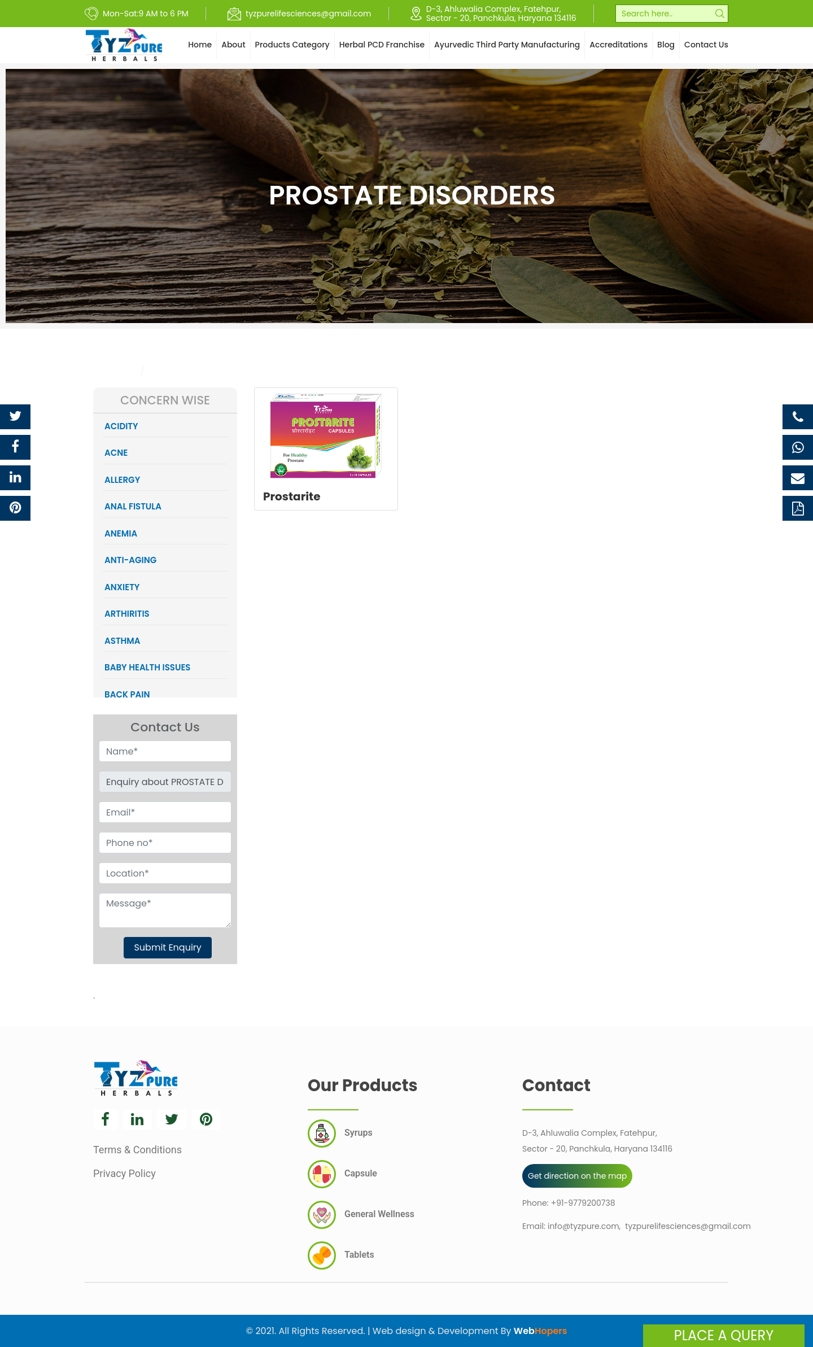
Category (114, 371)
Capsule (342, 1174)
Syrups (340, 1133)
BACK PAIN (127, 694)
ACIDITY (121, 426)
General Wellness (361, 1215)
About (233, 44)
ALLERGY (122, 480)
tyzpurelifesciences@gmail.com (687, 1226)
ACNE (116, 453)
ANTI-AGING (130, 560)
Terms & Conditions (137, 1150)
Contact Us (706, 44)
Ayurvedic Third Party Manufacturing (507, 44)
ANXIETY (121, 587)
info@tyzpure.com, (584, 1226)
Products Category (292, 44)
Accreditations (618, 44)
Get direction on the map (577, 1176)
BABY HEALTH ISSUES (147, 667)
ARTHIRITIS (127, 614)
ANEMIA (120, 533)
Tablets (341, 1255)
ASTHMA (122, 641)
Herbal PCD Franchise (382, 44)
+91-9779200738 (583, 1203)
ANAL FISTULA (132, 506)
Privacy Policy (124, 1173)
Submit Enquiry (167, 947)
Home (200, 44)
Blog (666, 44)
